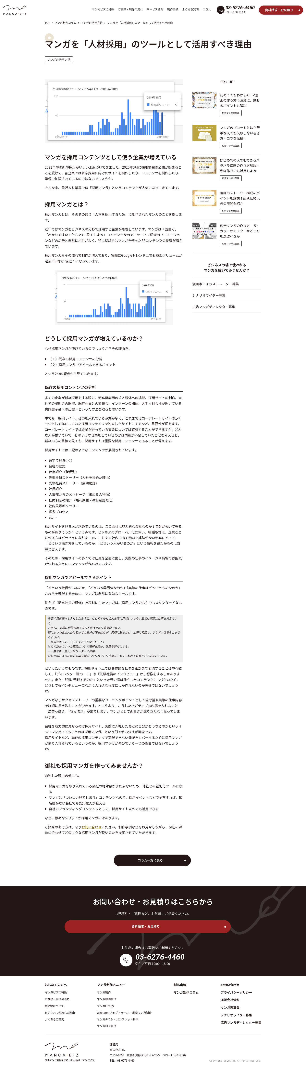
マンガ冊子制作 (106, 1026)
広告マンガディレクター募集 (214, 307)
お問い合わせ (92, 826)
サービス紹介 (155, 9)
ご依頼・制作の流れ (130, 9)
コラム (206, 9)
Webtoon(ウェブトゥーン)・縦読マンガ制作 (124, 1013)
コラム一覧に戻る (151, 860)
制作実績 (172, 9)
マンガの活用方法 (92, 23)
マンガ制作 (104, 992)
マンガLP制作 (105, 1006)
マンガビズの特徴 (103, 9)
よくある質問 (190, 9)
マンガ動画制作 (106, 999)
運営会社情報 (230, 999)
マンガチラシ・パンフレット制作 (117, 1019)
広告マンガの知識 (230, 113)
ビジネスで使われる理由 (60, 1013)
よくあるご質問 (54, 1019)
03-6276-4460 (240, 7)
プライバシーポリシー (236, 992)
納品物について (54, 1006)
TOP (47, 23)
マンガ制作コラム (65, 23)
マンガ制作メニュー (111, 984)
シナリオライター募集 (209, 295)
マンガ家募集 (230, 1007)
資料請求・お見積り (279, 9)
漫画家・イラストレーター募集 (215, 284)
